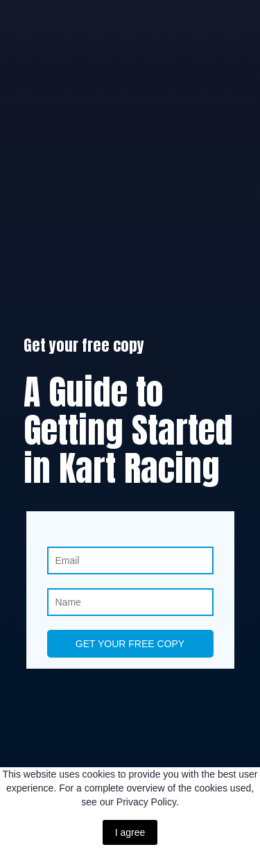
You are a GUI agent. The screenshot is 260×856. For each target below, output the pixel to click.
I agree (130, 832)
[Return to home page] (130, 756)
